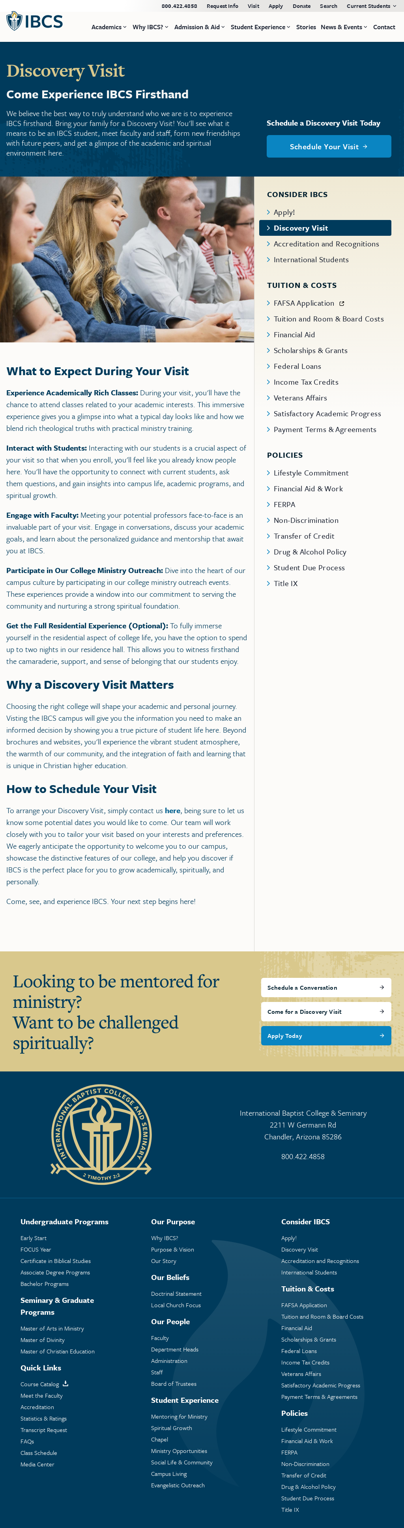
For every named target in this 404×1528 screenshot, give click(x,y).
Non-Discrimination (306, 520)
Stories (306, 27)
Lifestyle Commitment (311, 472)
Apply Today (284, 1035)
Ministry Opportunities (179, 1451)
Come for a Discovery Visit (304, 1011)
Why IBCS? (164, 1238)
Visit (253, 6)
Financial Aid (294, 334)
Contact (384, 27)
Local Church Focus (176, 1305)
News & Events (341, 27)
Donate (302, 6)
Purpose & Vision (172, 1249)
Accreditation (37, 1407)
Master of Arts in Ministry (52, 1328)
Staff (157, 1372)
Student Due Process (309, 567)
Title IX (285, 583)
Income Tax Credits (306, 381)
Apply (276, 6)
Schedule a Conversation (302, 987)
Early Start (34, 1238)
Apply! (284, 212)
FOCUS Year (36, 1249)
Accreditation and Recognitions (326, 243)
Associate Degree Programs (55, 1272)
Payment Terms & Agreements (325, 429)
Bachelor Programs (45, 1284)
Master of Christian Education (58, 1351)
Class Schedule (39, 1453)
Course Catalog (40, 1384)
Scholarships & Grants (311, 350)
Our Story (163, 1261)
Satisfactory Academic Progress (327, 413)
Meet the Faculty (42, 1395)
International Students (311, 259)
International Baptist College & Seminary (303, 1125)
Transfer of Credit (304, 535)
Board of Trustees (173, 1384)
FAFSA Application (304, 302)
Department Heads (174, 1349)
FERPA (284, 504)
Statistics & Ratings (44, 1418)
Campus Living (169, 1474)
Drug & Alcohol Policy (310, 551)
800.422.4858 (179, 6)
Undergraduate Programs (64, 1221)
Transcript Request (44, 1430)
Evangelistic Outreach (178, 1485)
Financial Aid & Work (308, 488)
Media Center (37, 1464)
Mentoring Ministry (179, 1416)
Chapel (159, 1439)
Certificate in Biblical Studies (56, 1261)
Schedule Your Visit (324, 146)
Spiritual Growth (171, 1428)
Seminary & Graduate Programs (57, 1306)
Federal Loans (297, 366)
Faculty (160, 1338)
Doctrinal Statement (176, 1293)
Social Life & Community (182, 1462)
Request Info (222, 6)
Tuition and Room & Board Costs (329, 318)
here (172, 810)
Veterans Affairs (300, 397)
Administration (169, 1361)
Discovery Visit (301, 227)
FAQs (27, 1441)
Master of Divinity (43, 1340)
